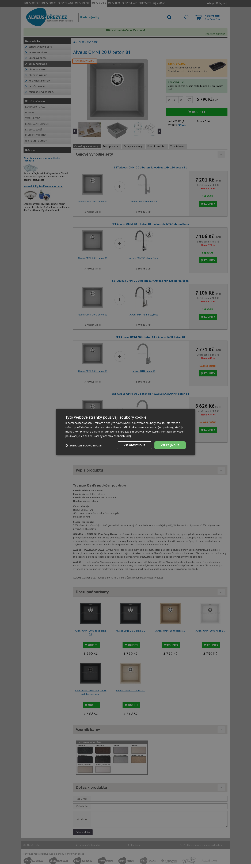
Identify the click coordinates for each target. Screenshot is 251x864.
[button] (83, 445)
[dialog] (125, 432)
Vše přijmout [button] (170, 445)
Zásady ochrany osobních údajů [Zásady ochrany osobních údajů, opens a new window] (113, 436)
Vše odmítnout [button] (134, 445)
